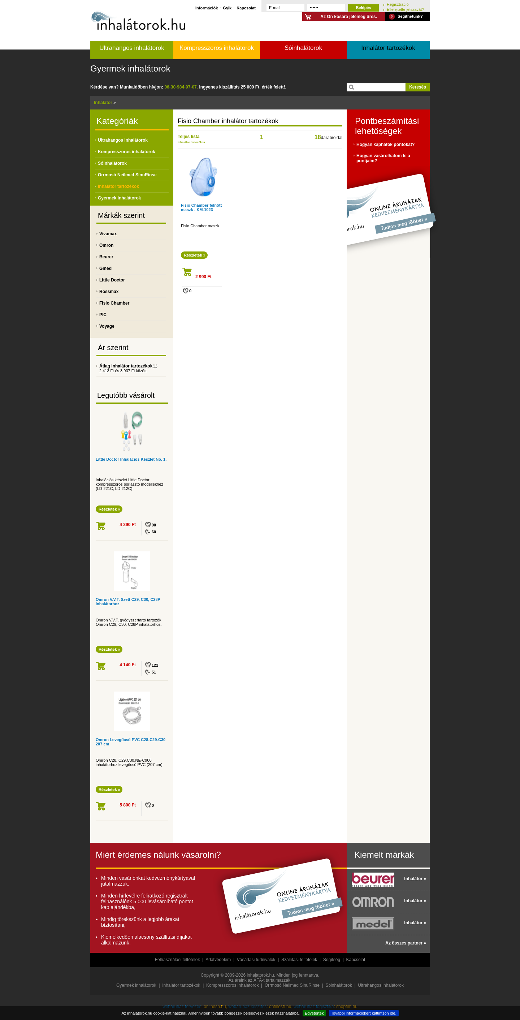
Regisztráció (398, 4)
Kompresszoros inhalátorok (216, 47)
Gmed (105, 268)
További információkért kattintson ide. (363, 1013)
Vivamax (108, 233)
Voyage (106, 326)
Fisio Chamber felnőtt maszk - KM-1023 (201, 207)
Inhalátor (103, 102)
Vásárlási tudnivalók (256, 959)
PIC (103, 314)
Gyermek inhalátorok (130, 68)
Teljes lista (188, 136)
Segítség (331, 959)
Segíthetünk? (410, 16)
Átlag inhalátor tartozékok (125, 366)
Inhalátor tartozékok (388, 47)
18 (318, 137)
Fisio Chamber (114, 303)
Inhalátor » (415, 878)
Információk (206, 8)
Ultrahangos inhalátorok (131, 47)
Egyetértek (314, 1013)
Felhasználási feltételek (177, 959)
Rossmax (108, 291)
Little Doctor (112, 280)
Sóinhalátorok (303, 47)
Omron (106, 245)
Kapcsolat (246, 8)
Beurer (106, 256)
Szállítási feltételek (299, 959)
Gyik (227, 8)
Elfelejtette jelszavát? (405, 9)
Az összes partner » (405, 943)
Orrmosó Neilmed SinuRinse (127, 174)
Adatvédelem (218, 959)
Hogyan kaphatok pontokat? (385, 144)
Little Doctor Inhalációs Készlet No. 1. (131, 459)
